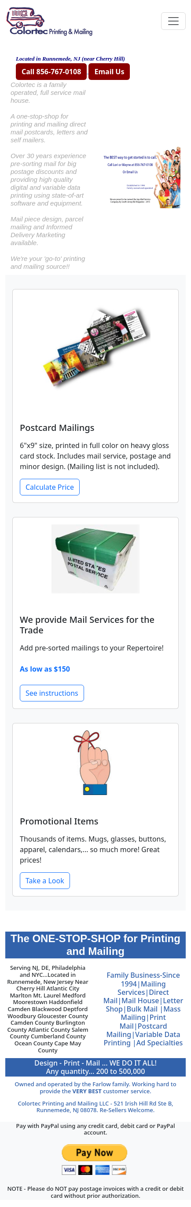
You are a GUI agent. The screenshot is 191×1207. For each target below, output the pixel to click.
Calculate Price (50, 487)
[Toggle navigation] (173, 21)
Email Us (109, 71)
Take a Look (45, 880)
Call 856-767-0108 (51, 71)
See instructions (52, 693)
